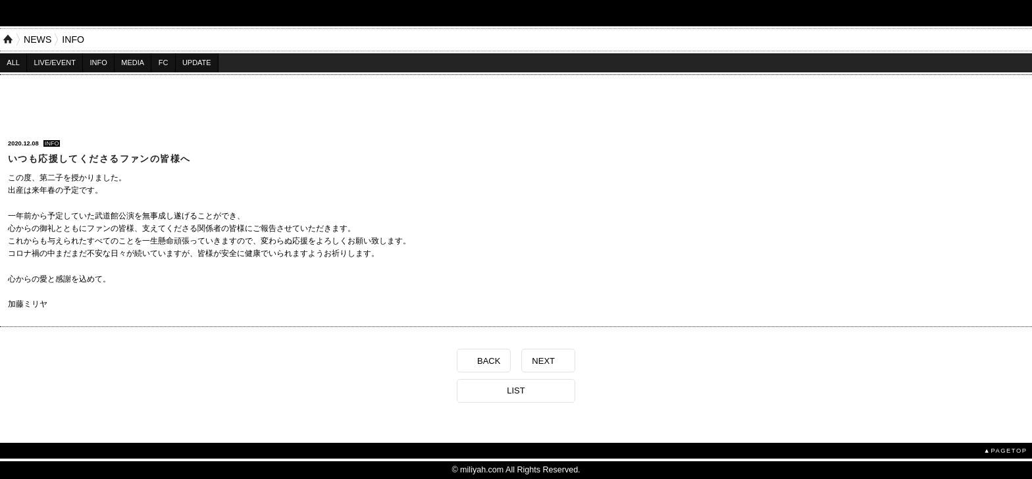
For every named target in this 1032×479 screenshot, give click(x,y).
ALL (13, 62)
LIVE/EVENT (54, 62)
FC (163, 62)
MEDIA (132, 62)
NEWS (37, 39)
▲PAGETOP (1005, 450)
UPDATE (196, 62)
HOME (8, 39)
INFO (73, 39)
